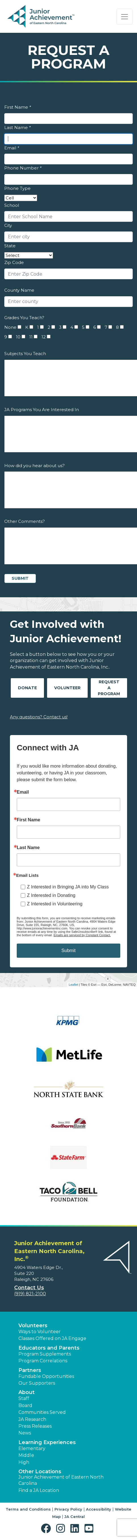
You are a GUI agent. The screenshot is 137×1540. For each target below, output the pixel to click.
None (10, 327)
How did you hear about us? (34, 465)
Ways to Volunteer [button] (39, 1331)
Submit (69, 950)
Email (11, 148)
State (10, 245)
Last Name (17, 127)
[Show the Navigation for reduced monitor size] (124, 17)
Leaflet (73, 984)
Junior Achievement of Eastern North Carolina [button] (61, 1480)
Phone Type (17, 188)
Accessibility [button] (98, 1509)
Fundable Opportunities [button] (46, 1376)
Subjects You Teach (25, 353)
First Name (17, 107)
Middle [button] (26, 1455)
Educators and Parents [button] (48, 1347)
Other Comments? (24, 521)
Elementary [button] (31, 1448)
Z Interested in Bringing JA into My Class (68, 886)
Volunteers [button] (32, 1325)
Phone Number (22, 168)
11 (31, 337)
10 (18, 337)
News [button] (24, 1433)
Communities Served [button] (42, 1412)
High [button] (23, 1462)
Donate (27, 687)
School (11, 205)
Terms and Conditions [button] (28, 1509)
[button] (47, 1528)
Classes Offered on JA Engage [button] (52, 1338)
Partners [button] (29, 1370)
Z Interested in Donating (51, 895)
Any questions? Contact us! (39, 716)
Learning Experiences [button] (47, 1442)
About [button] (26, 1392)
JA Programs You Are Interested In (41, 409)
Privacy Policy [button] (68, 1509)
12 (43, 337)
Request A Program (109, 687)
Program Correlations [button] (42, 1360)
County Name (19, 290)
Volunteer (67, 687)
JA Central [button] (74, 1516)
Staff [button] (23, 1398)
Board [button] (25, 1405)
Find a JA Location (38, 1490)
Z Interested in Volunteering (55, 903)
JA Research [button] (32, 1419)
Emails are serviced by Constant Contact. (82, 935)
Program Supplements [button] (44, 1354)
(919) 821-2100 (30, 1293)
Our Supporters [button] (36, 1383)
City (8, 225)
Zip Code (14, 262)
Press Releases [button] (35, 1426)
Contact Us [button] (29, 1287)
